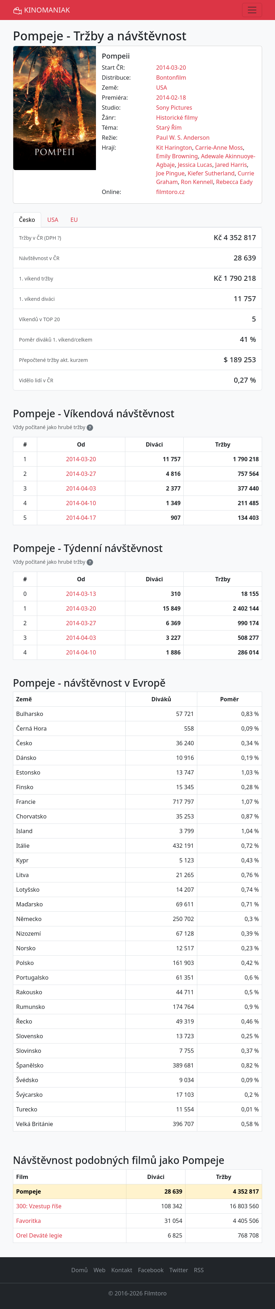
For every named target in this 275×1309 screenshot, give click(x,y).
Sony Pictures (174, 107)
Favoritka (28, 1221)
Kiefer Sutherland (211, 173)
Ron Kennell (197, 182)
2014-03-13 (81, 594)
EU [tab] (74, 220)
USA (161, 87)
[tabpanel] (137, 308)
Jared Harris (231, 165)
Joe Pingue (170, 173)
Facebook (151, 1270)
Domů (79, 1270)
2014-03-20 (171, 67)
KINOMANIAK (41, 10)
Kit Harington (174, 147)
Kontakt (121, 1270)
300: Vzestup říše (39, 1206)
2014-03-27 (81, 474)
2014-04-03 (81, 488)
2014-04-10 (81, 503)
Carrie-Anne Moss (219, 147)
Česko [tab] (27, 220)
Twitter (178, 1270)
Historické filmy (177, 117)
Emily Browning (177, 156)
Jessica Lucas (195, 165)
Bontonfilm (171, 77)
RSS (199, 1270)
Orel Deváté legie (39, 1235)
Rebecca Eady (234, 182)
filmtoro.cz (170, 192)
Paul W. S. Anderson (182, 137)
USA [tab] (52, 220)
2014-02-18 (171, 97)
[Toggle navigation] (252, 10)
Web (99, 1270)
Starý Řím (169, 127)
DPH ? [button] (53, 237)
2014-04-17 (81, 518)
